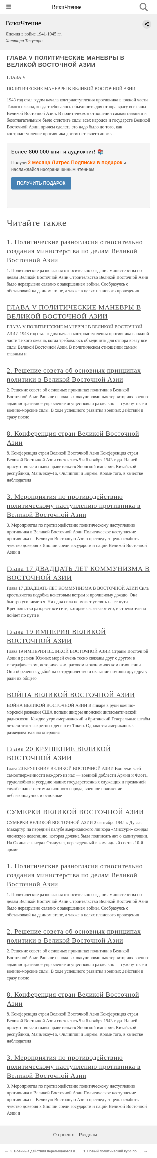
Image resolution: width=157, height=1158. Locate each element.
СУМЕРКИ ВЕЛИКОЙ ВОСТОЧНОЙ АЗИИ (75, 812)
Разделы (88, 1134)
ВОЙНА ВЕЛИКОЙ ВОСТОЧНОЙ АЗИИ (71, 694)
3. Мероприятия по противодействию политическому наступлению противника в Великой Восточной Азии (74, 505)
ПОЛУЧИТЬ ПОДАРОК (41, 183)
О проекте (63, 1134)
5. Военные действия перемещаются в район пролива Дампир (62, 1151)
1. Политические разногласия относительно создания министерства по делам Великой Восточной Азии (75, 251)
